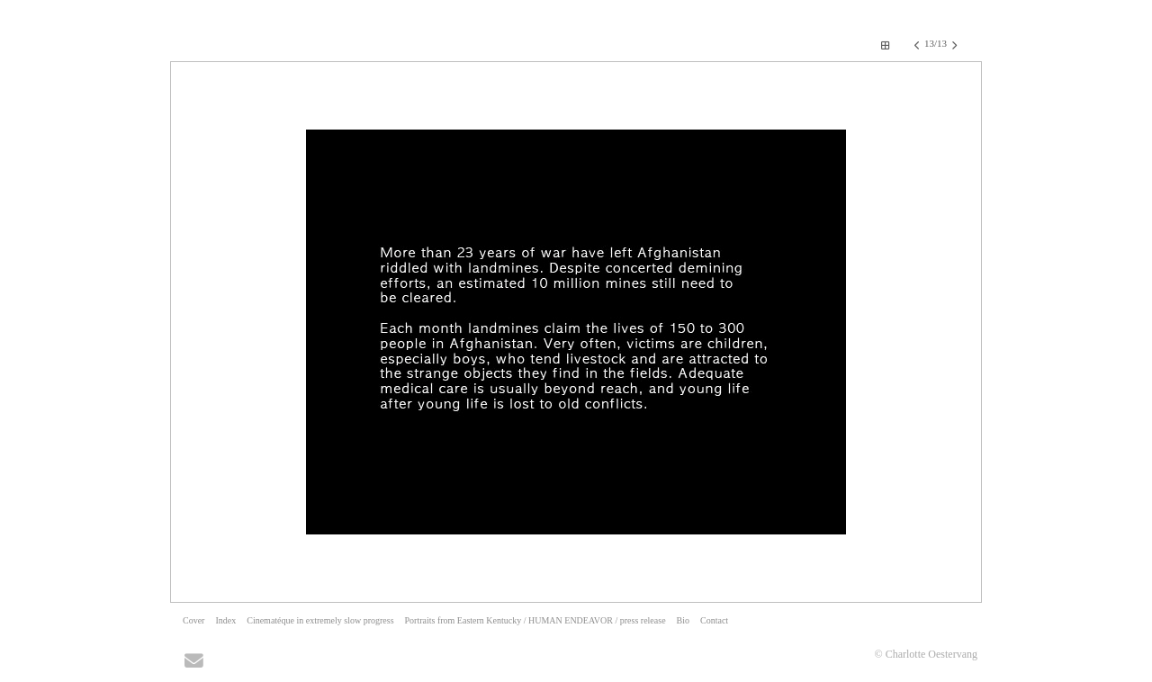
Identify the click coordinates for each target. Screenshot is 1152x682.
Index (225, 620)
